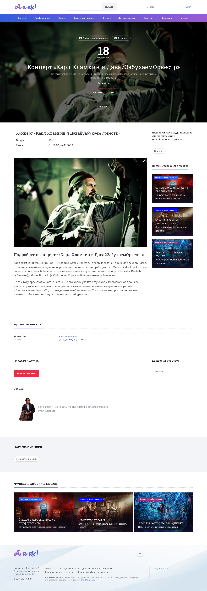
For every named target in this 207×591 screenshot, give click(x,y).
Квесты (22, 17)
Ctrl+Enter (30, 574)
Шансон (103, 107)
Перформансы (43, 17)
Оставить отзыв (103, 92)
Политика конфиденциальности (93, 572)
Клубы (107, 17)
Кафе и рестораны (84, 17)
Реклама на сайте (52, 568)
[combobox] (84, 7)
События (167, 17)
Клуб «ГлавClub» (68, 337)
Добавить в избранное (93, 38)
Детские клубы (127, 17)
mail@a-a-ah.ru (88, 580)
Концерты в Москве (27, 459)
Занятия (149, 17)
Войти (189, 6)
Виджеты (107, 568)
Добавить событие (91, 568)
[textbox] (84, 4)
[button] (144, 161)
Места (185, 17)
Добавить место (72, 568)
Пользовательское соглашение (59, 572)
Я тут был (121, 38)
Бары (62, 17)
